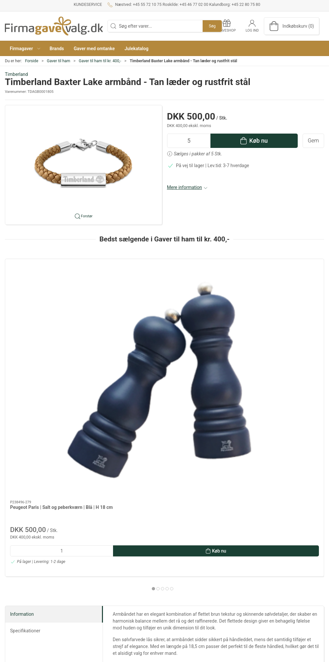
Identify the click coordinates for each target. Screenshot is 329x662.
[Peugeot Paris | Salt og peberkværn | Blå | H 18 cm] (43, 288)
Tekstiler (234, 595)
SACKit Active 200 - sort (116, 324)
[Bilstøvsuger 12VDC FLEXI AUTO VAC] (205, 288)
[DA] (54, 26)
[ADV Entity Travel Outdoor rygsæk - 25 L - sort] (286, 288)
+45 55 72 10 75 (21, 564)
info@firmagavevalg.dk (28, 620)
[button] (25, 48)
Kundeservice (88, 4)
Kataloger (125, 602)
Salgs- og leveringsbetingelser (136, 581)
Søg (212, 26)
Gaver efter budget (244, 558)
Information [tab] (22, 444)
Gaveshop (126, 593)
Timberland (16, 74)
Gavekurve (236, 586)
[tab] (160, 406)
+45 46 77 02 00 (21, 589)
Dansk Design (239, 568)
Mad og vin (236, 577)
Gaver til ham (58, 61)
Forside (31, 61)
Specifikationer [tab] (25, 461)
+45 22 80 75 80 (21, 608)
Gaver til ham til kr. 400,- (100, 61)
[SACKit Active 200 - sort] (124, 288)
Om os (122, 558)
